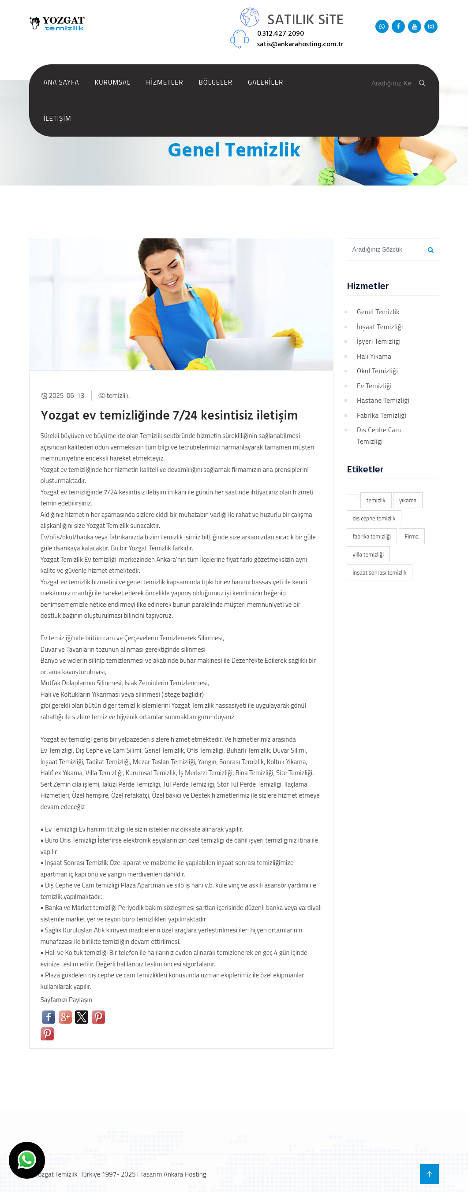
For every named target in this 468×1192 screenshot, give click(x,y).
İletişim (57, 118)
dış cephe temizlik (374, 518)
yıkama (407, 500)
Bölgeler (215, 82)
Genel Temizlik (378, 312)
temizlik (376, 500)
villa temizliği (368, 554)
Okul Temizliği (377, 371)
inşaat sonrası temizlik (380, 572)
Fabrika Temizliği (381, 415)
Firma (412, 536)
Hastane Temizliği (383, 400)
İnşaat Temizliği (380, 327)
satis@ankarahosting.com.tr (300, 44)
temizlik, (118, 395)
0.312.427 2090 (280, 34)
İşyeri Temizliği (379, 341)
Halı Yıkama (374, 356)
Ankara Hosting (185, 1173)
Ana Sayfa (61, 82)
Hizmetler (164, 82)
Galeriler (265, 82)
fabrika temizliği (372, 536)
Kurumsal (112, 82)
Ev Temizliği (374, 386)
